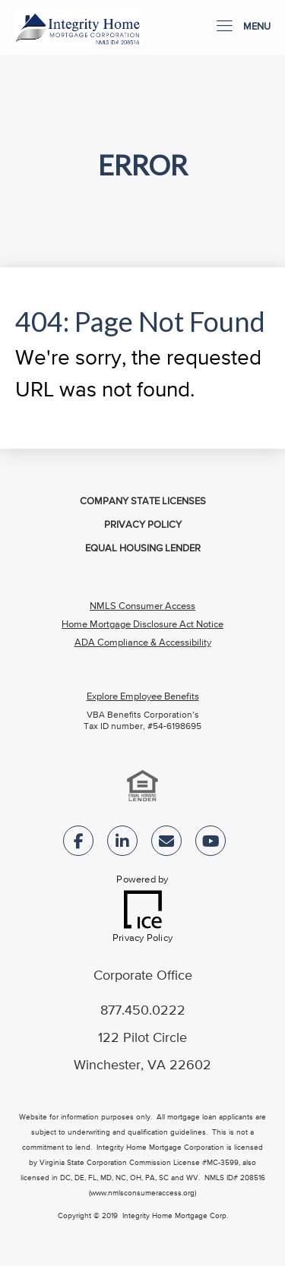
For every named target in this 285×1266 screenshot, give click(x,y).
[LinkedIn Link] (122, 844)
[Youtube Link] (210, 844)
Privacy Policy (143, 525)
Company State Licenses (143, 502)
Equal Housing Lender (143, 549)
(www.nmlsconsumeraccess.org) (142, 1193)
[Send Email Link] (166, 844)
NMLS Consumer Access (142, 606)
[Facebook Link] (78, 844)
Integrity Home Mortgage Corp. (175, 1216)
